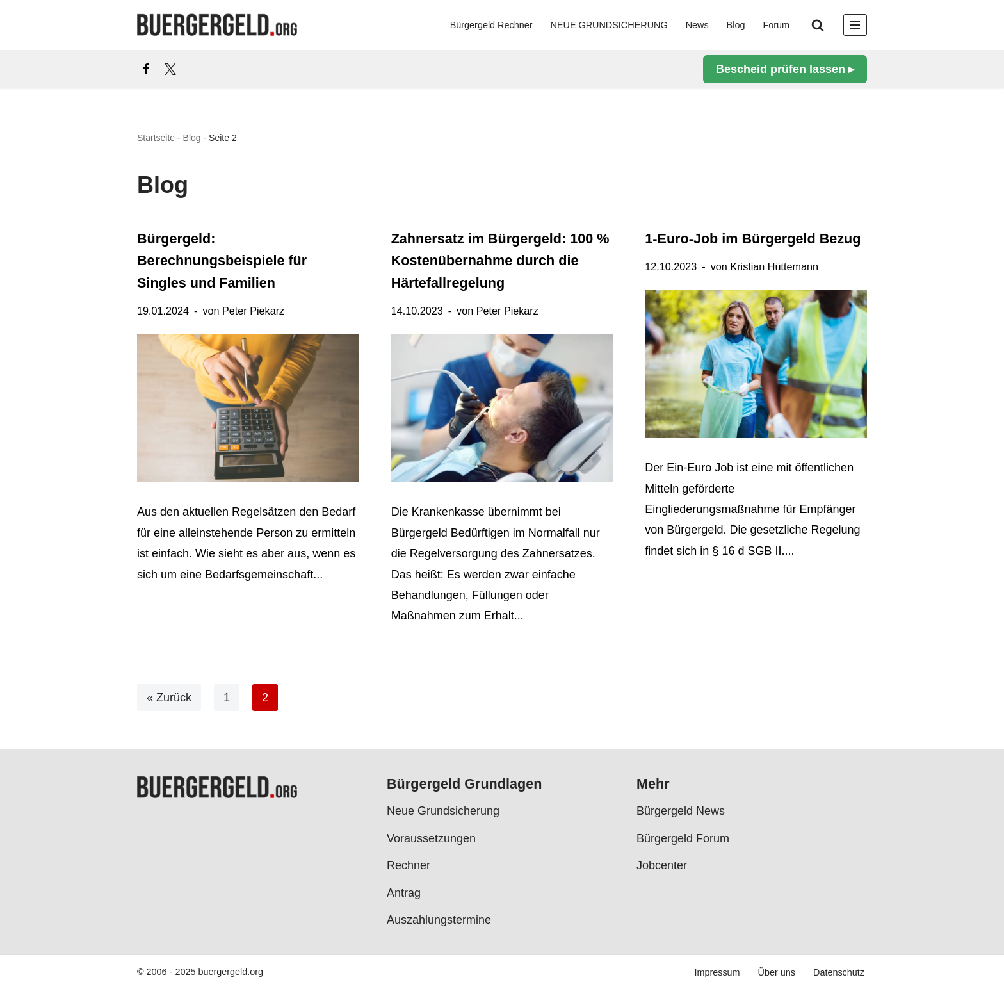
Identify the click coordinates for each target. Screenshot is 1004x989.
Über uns (776, 972)
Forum (776, 25)
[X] (170, 69)
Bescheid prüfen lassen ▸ (785, 69)
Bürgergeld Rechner (491, 25)
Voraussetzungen (431, 838)
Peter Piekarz (253, 310)
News (697, 25)
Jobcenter (661, 865)
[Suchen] (817, 25)
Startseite (156, 138)
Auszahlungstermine (439, 919)
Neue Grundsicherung (443, 811)
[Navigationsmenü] (855, 25)
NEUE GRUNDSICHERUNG (609, 25)
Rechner (408, 865)
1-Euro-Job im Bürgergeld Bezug (753, 239)
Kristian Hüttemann (774, 266)
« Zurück (169, 697)
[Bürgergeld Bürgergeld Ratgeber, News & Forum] (217, 25)
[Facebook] (146, 69)
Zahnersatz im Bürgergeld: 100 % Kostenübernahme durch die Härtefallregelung (500, 261)
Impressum (717, 972)
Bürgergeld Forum (682, 838)
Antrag (404, 892)
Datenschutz (838, 972)
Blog (736, 25)
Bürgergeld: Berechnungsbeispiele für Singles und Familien (222, 261)
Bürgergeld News (680, 811)
